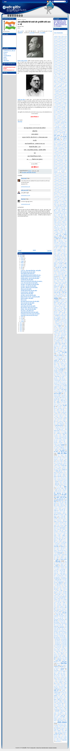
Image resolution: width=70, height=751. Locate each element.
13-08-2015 (65, 94)
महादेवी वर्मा (58, 526)
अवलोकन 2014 (64, 237)
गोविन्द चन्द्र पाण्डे (57, 332)
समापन (62, 683)
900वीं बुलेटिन (59, 205)
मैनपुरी (55, 547)
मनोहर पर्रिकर (62, 522)
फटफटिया (58, 465)
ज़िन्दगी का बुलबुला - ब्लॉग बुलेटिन (27, 298)
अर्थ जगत (65, 230)
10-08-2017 (59, 77)
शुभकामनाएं (56, 666)
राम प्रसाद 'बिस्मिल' (62, 569)
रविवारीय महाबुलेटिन (64, 559)
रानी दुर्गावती (57, 569)
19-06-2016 (65, 124)
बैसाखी (56, 489)
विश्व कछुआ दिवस (60, 618)
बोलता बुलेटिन (65, 489)
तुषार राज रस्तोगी (57, 393)
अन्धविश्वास (63, 222)
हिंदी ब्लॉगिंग (62, 729)
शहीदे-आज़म (59, 659)
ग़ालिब (55, 319)
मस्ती (58, 525)
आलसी (59, 253)
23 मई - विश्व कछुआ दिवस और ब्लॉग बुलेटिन (29, 282)
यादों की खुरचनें (59, 552)
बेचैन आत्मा (58, 488)
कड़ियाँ (64, 278)
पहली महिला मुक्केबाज (58, 438)
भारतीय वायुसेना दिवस (62, 509)
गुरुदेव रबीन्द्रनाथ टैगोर (59, 324)
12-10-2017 (62, 90)
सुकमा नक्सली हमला (59, 698)
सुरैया (63, 703)
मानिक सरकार (56, 537)
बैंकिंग (66, 488)
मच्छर (62, 518)
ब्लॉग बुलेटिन (13, 7)
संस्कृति (56, 679)
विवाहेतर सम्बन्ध (64, 611)
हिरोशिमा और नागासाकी (58, 733)
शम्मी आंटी (55, 655)
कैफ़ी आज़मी (57, 306)
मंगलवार (55, 517)
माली (59, 537)
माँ (59, 531)
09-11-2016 (64, 73)
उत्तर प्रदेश (65, 259)
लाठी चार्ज (60, 591)
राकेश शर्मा (60, 562)
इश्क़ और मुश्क (59, 258)
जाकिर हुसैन (61, 361)
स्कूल (66, 710)
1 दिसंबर (59, 74)
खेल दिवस (63, 312)
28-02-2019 (57, 177)
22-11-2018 (61, 147)
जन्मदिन (55, 355)
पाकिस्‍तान (60, 441)
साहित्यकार (55, 695)
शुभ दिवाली (63, 665)
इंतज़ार (61, 254)
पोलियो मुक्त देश (64, 449)
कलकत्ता (55, 284)
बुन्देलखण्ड (64, 485)
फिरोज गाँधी (63, 468)
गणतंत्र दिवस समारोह (63, 315)
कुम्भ (63, 298)
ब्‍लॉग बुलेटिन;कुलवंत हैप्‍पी (61, 498)
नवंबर (22, 259)
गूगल (60, 328)
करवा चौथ (59, 282)
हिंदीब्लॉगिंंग (59, 730)
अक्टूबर (22, 261)
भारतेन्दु (55, 513)
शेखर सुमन (61, 666)
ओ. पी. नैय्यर (65, 271)
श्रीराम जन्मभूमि (63, 674)
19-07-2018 (57, 126)
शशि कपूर (64, 655)
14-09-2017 (65, 102)
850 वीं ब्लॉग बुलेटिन (63, 204)
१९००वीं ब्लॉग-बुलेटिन (57, 127)
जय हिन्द (56, 359)
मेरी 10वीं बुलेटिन (57, 543)
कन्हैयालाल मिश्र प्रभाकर (62, 279)
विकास (58, 606)
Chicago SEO (33, 747)
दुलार (63, 404)
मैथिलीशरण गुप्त (63, 546)
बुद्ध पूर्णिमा (56, 485)
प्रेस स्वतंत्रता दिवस (59, 463)
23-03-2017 (57, 151)
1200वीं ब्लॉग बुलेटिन (58, 91)
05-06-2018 (59, 54)
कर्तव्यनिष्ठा (56, 283)
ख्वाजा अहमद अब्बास (57, 314)
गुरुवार (59, 326)
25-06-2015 (56, 164)
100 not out (56, 78)
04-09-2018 (61, 50)
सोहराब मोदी (62, 710)
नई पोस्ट (19, 250)
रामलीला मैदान (56, 573)
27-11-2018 (60, 176)
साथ (65, 691)
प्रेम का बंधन (58, 461)
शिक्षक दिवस (56, 661)
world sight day (58, 741)
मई (21, 268)
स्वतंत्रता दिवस (63, 715)
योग (59, 555)
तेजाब (64, 393)
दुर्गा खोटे (64, 402)
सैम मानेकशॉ (60, 707)
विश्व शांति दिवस (57, 640)
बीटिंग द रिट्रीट (57, 484)
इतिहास (65, 255)
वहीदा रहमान (59, 603)
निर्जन (55, 422)
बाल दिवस (56, 481)
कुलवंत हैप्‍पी (57, 299)
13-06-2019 (60, 94)
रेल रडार (58, 587)
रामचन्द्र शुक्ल (56, 570)
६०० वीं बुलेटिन (63, 198)
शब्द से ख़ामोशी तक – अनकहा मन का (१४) (35, 143)
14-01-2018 (62, 98)
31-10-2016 (61, 193)
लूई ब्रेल (58, 595)
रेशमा (60, 587)
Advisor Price (38, 747)
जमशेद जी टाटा (57, 356)
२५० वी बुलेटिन (61, 167)
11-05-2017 (60, 82)
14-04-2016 (65, 99)
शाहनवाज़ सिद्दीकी (58, 660)
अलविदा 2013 (59, 233)
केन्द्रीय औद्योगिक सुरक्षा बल (61, 303)
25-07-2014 (61, 164)
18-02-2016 (59, 118)
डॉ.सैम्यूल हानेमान (61, 388)
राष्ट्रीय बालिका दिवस (64, 578)
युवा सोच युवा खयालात (57, 554)
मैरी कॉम (58, 547)
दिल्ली (58, 400)
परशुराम (56, 434)
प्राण (57, 460)
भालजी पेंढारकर (59, 513)
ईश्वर (62, 259)
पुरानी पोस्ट (49, 250)
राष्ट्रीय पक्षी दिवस (63, 577)
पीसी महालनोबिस (57, 445)
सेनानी (63, 706)
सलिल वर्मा (56, 690)
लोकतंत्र (55, 598)
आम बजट (63, 250)
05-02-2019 (56, 53)
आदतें (64, 247)
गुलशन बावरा (60, 327)
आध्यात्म (55, 249)
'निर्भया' (63, 36)
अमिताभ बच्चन (56, 226)
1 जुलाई (55, 74)
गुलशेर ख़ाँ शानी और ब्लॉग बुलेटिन (27, 293)
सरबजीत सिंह (56, 687)
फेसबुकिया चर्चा (64, 469)
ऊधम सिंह (60, 263)
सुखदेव (55, 699)
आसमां (55, 254)
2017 (21, 322)
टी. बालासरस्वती (56, 372)
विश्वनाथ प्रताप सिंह (58, 647)
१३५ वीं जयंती (31, 32)
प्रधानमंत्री (64, 457)
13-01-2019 (57, 93)
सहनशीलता (63, 690)
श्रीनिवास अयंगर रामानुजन (61, 673)
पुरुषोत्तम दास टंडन (61, 446)
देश (63, 408)
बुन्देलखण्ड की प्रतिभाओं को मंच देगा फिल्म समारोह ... (31, 276)
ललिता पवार (55, 591)
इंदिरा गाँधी (65, 254)
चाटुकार (55, 339)
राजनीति (56, 565)
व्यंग (64, 651)
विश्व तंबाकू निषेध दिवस (57, 623)
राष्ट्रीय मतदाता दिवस (58, 579)
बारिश (56, 480)
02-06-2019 (56, 42)
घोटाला (58, 335)
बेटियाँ (62, 488)
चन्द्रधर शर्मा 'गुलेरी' (63, 335)
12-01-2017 (65, 86)
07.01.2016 (58, 65)
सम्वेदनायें (65, 683)
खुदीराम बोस (55, 311)
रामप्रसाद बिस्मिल (62, 571)
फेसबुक (60, 469)
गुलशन (56, 327)
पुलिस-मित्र (34, 131)
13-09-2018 (57, 95)
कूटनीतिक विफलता (63, 299)
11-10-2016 (60, 85)
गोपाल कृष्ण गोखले (62, 330)
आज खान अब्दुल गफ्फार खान (63, 243)
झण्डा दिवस (55, 369)
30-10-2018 (65, 189)
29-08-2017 (62, 185)
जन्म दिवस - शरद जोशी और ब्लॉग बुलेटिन (28, 286)
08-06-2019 (61, 66)
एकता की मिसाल (59, 266)
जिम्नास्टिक (62, 363)
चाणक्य (59, 339)
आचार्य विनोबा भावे (62, 242)
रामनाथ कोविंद (56, 571)
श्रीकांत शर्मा (60, 671)
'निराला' (59, 36)
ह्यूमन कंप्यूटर (63, 734)
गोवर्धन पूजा (65, 331)
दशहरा (61, 397)
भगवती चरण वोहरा (21, 99)
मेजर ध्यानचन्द (56, 542)
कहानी (61, 288)
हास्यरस (64, 726)
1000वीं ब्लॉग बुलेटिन (62, 78)
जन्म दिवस (64, 352)
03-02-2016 (56, 45)
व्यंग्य (54, 652)
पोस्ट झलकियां (62, 450)
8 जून (61, 202)
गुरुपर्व (64, 324)
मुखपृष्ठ (5, 1)
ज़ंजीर (58, 348)
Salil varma (64, 739)
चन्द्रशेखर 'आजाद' (56, 336)
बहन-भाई (55, 477)
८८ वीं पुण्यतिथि (42, 32)
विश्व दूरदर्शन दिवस (60, 624)
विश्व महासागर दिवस (62, 635)
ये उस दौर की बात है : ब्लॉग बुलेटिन (27, 292)
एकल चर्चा (65, 266)
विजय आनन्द (62, 607)
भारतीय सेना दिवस (62, 510)
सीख (64, 695)
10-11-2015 (64, 77)
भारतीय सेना (56, 510)
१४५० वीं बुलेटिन (64, 103)
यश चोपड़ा (62, 551)
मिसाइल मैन (55, 539)
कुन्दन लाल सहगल (60, 296)
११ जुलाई (58, 81)
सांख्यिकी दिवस (56, 691)
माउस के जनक (59, 533)
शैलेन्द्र (61, 667)
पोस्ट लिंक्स (56, 451)
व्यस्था (58, 652)
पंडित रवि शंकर (63, 430)
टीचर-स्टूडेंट (61, 372)
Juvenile (61, 738)
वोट (62, 651)
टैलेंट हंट (62, 373)
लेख (61, 595)
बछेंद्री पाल (61, 472)
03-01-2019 (64, 44)
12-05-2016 (60, 89)
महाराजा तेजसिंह (63, 526)
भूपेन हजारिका (61, 514)
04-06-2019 (64, 49)
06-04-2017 (59, 57)
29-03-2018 (60, 184)
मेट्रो (59, 542)
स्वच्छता (58, 715)
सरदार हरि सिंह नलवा (62, 686)
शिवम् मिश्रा (5, 58)
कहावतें (64, 288)
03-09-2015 (56, 48)
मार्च (21, 318)
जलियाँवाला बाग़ (56, 360)
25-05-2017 (64, 163)
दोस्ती (63, 410)
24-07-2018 (56, 159)
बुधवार (60, 485)
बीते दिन (62, 484)
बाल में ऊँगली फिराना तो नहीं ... (35, 156)
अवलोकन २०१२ (61, 235)
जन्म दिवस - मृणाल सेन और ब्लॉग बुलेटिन (28, 295)
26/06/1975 (55, 172)
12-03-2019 (62, 87)
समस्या (64, 682)
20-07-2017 (61, 130)
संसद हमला (65, 678)
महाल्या (55, 529)
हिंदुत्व (63, 730)
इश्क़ (55, 258)
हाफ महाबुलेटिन (56, 725)
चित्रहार (62, 340)
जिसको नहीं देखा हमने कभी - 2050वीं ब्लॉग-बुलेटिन (30, 296)
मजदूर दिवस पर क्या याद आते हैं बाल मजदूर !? (29, 315)
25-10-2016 (64, 165)
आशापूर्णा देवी (63, 253)
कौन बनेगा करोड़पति (62, 307)
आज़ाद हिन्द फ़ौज (56, 246)
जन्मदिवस (60, 355)
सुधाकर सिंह (63, 699)
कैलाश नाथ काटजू (62, 306)
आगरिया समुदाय (60, 241)
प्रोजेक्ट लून (65, 463)
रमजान (57, 558)
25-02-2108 (59, 163)
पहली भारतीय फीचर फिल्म (63, 437)
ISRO (57, 738)
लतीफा (61, 590)
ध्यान (57, 414)
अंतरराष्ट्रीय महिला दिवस (63, 206)
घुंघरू (55, 335)
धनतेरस (59, 412)
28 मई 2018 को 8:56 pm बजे (25, 186)
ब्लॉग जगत (63, 492)
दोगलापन (58, 410)
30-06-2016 (62, 188)
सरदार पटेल (55, 686)
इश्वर (63, 258)
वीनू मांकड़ (58, 648)
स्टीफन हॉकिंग (57, 711)
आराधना (55, 253)
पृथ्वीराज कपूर (62, 447)
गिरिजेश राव (58, 319)
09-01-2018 (56, 69)
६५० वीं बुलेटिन (65, 200)
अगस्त (22, 264)
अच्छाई (58, 218)
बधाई (63, 473)
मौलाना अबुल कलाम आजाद (61, 550)
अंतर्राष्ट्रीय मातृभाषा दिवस (61, 214)
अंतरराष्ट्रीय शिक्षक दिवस (61, 210)
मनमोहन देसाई (60, 521)
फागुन (55, 468)
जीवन (58, 364)
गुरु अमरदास (65, 322)
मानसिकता (63, 535)
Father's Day (60, 737)
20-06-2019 (56, 130)
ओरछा (63, 275)
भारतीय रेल (55, 509)
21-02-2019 (59, 140)
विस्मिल (63, 647)
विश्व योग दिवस (56, 636)
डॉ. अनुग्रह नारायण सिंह (57, 380)
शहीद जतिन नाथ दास (61, 657)
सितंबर (22, 262)
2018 (21, 256)
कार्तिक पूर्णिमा (64, 292)
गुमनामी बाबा (57, 320)
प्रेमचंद (61, 461)
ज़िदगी (55, 363)
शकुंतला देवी (62, 652)
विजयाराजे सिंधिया (56, 610)
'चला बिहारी (55, 36)
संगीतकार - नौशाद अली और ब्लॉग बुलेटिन (28, 309)
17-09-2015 (59, 115)
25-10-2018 (56, 167)
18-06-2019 (61, 119)
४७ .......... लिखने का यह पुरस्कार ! (35, 159)
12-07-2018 (57, 90)
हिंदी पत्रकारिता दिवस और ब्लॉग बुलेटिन (28, 272)
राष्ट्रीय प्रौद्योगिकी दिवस (57, 578)
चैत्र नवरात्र (64, 344)
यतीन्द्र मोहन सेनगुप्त (56, 551)
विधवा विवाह (62, 610)
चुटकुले (56, 343)
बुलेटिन (65, 486)
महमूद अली (61, 525)
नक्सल (66, 414)
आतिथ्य (56, 247)
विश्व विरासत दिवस (57, 639)
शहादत (60, 656)
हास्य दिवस (56, 726)
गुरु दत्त (61, 323)
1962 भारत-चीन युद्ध (58, 128)
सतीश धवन (65, 679)
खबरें (65, 310)
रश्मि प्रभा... (5, 53)
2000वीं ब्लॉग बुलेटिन (62, 132)
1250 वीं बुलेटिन (64, 91)
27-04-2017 (65, 173)
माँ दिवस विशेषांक (63, 531)
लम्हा (64, 590)
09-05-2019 (64, 70)
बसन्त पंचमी (64, 476)
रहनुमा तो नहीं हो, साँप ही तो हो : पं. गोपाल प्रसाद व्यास (34, 137)
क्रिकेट (56, 310)
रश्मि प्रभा (57, 561)
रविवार (57, 559)
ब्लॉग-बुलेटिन (61, 502)
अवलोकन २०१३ (56, 237)
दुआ (61, 402)
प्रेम (54, 461)
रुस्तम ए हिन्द (59, 586)
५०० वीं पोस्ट (59, 197)
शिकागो (64, 660)
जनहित (59, 352)
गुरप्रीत (56, 322)
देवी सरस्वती (60, 408)
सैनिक (56, 707)
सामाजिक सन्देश (57, 694)
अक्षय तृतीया (56, 217)
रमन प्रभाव (61, 558)
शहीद (55, 657)
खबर (62, 310)
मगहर (59, 518)
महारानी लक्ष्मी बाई (62, 527)
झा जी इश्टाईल (61, 369)
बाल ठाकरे (65, 480)
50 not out (62, 196)
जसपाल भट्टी (56, 361)
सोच (64, 707)
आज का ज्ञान (55, 243)
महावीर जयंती (59, 529)
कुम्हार (66, 298)
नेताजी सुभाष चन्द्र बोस (59, 425)
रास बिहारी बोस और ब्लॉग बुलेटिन (27, 279)
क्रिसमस (59, 310)
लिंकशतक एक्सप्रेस (57, 594)
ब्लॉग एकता (59, 492)
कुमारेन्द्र (56, 298)
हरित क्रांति (64, 719)
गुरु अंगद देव (60, 322)
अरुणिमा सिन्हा (63, 229)
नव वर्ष (64, 418)
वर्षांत (54, 603)
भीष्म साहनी (55, 514)
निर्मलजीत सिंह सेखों (60, 422)
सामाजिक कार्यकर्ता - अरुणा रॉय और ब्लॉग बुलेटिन (30, 278)
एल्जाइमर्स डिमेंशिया (62, 270)
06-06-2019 (64, 57)
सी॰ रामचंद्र (60, 695)
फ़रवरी (22, 320)
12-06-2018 (65, 89)
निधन (64, 421)
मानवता (55, 535)
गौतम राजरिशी (63, 332)
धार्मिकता (64, 413)
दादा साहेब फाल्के (56, 398)
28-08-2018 (60, 181)
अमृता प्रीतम (63, 226)
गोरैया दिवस (60, 331)
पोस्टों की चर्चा (64, 451)
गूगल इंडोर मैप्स (65, 328)
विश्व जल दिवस (56, 622)
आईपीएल (55, 241)
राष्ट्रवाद (58, 574)
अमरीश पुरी (63, 225)
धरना (59, 413)
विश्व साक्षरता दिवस (64, 640)
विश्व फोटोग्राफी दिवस (57, 632)
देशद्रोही (58, 409)
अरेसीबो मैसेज (56, 230)
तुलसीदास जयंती (60, 392)
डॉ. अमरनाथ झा (63, 380)
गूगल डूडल (56, 330)
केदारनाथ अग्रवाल (60, 302)
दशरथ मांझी (56, 397)
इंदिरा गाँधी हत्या (57, 255)
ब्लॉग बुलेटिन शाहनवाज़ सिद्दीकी (60, 496)
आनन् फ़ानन (64, 249)
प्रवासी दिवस (61, 459)
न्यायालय (65, 426)
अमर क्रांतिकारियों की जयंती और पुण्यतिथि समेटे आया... (31, 275)
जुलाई (22, 265)
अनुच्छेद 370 (63, 221)
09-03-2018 (59, 70)
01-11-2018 (56, 40)
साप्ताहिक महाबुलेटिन (57, 692)
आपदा (55, 250)
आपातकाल (59, 250)
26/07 (60, 172)
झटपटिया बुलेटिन (62, 368)
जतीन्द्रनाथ (61, 351)
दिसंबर (22, 258)
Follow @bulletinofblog (58, 32)
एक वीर (35, 140)
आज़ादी (61, 246)
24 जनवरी (61, 156)
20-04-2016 (64, 128)
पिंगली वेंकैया (56, 442)
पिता (64, 442)
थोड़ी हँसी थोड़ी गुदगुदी (57, 396)
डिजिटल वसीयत (61, 377)
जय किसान (62, 356)
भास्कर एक (64, 513)
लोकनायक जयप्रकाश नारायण (61, 598)
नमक (54, 417)
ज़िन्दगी (58, 363)
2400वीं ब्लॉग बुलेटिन (60, 160)
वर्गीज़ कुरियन (59, 602)
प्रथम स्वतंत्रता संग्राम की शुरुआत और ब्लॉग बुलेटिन (30, 301)
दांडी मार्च (64, 397)
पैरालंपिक (56, 449)
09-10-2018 (59, 73)
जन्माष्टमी (65, 355)
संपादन (59, 678)
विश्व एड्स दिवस (62, 615)
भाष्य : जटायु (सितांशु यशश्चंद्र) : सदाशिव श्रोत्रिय (35, 150)
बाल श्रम (61, 481)
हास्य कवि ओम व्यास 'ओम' (63, 725)
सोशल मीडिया (57, 710)
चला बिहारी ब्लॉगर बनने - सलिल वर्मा (9, 50)
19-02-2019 (62, 123)
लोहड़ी (59, 599)
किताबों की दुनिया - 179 (34, 146)
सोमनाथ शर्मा (61, 708)
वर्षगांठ (64, 602)
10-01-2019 (63, 74)
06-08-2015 (61, 58)
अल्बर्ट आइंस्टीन (64, 233)
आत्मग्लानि (60, 247)
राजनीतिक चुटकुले (62, 565)
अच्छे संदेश (62, 218)
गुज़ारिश (66, 319)
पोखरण (60, 449)
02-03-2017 (59, 41)
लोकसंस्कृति (55, 599)
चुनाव (59, 343)
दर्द (66, 396)
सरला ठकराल (61, 687)
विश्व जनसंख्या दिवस (62, 620)
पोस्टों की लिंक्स (62, 453)
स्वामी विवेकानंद (62, 716)
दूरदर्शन (58, 405)
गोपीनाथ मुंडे (55, 331)
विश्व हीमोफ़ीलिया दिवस (58, 644)
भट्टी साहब (55, 506)
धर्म (61, 413)
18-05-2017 (64, 118)
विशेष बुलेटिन (64, 612)
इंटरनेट (58, 254)
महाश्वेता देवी (56, 530)
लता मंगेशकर (57, 590)
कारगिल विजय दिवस (57, 292)
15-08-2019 (59, 106)
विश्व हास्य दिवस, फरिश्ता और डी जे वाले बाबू (29, 307)
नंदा (63, 414)
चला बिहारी (60, 338)
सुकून (64, 698)
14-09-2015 (60, 102)
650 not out (57, 201)
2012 (21, 329)
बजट (65, 472)
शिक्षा (60, 661)
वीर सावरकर (63, 648)
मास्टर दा (63, 537)
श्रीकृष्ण (64, 671)
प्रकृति (63, 456)
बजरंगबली (55, 473)
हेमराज (65, 733)
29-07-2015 (57, 185)
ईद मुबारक (58, 259)
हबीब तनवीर (59, 719)
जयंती (59, 359)
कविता (61, 287)
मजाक (65, 518)
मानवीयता (59, 535)
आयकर (55, 251)
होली (59, 734)
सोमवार (65, 708)
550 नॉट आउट (65, 197)
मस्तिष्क (55, 525)
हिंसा (66, 730)
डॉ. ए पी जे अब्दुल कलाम (57, 381)
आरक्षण (64, 251)
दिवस (54, 401)
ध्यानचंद (60, 414)
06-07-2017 (56, 58)
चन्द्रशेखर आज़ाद (63, 336)
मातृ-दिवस (64, 534)
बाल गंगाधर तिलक (60, 480)
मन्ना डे (66, 522)
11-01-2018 (62, 81)
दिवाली (58, 401)
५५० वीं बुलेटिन (57, 198)
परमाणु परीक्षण (64, 433)
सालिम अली (63, 694)
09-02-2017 (61, 69)
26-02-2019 (61, 168)
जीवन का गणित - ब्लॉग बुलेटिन (26, 304)
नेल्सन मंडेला (56, 426)
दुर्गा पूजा (55, 404)
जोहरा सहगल (55, 367)
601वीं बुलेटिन (56, 200)
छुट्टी (58, 347)
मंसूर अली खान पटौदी (62, 517)
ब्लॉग (54, 492)
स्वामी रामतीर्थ (56, 716)
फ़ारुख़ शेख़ (58, 468)
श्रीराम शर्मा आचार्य (56, 675)
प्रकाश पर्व (59, 456)
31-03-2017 (59, 192)
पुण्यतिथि (62, 445)
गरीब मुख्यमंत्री (63, 318)
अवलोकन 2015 (58, 238)
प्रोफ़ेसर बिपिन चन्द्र (62, 464)
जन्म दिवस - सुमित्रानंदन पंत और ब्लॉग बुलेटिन (29, 287)
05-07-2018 (64, 54)
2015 (21, 325)
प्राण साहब (61, 460)
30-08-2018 (60, 189)
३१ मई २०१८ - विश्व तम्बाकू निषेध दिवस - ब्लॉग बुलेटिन (31, 270)
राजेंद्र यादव (62, 566)
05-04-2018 (61, 53)
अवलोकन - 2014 (58, 234)
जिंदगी (65, 361)
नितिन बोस (60, 421)
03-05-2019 (59, 46)
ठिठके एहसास (57, 376)
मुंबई (64, 539)
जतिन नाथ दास (56, 351)
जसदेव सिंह (63, 360)
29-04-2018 (65, 184)
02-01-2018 (61, 40)
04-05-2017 (59, 49)
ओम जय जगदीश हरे (61, 274)
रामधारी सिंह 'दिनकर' (62, 570)
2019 (21, 255)
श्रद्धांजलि (62, 669)
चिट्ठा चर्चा (58, 340)
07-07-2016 (64, 62)
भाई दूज (65, 506)
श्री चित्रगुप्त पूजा (62, 670)
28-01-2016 (65, 176)
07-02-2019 (61, 61)
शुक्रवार (59, 665)
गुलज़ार (65, 326)
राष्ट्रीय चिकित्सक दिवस (60, 575)
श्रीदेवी (55, 673)
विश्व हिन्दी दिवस (57, 643)
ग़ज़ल (62, 314)
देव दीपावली (59, 406)
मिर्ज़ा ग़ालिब (63, 538)
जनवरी (22, 321)
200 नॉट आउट (56, 132)
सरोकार (65, 687)
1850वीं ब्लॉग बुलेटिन (64, 122)
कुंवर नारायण (64, 295)
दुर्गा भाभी (59, 404)
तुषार (64, 392)
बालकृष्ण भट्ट (65, 481)
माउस (54, 533)
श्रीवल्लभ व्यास (63, 675)
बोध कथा (60, 489)
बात (35, 153)
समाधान (58, 683)
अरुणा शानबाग (57, 229)
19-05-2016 (60, 124)
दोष (61, 410)
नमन (57, 417)
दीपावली (58, 402)
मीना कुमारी (60, 539)
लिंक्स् (63, 594)
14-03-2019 (60, 99)
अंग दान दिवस (65, 205)
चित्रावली (65, 340)
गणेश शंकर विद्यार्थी (57, 318)
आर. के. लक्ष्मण (59, 251)
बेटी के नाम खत (23, 299)
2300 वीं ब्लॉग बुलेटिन (57, 155)
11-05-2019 (65, 82)
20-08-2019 (59, 131)
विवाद (60, 611)
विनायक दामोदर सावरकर (22, 60)
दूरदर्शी (61, 405)
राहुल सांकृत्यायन (59, 583)
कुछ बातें (55, 296)
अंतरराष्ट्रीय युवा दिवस (57, 209)
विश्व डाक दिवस (63, 622)
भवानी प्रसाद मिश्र (60, 506)
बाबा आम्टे (62, 477)
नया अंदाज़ (61, 417)
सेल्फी (66, 706)
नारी (54, 421)
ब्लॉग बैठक (59, 501)
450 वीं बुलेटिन (57, 196)
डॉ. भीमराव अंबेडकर (56, 384)
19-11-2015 (63, 126)
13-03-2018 (62, 93)
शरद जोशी (59, 655)
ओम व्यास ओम (58, 275)
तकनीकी (58, 389)
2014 (21, 327)
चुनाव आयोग (63, 343)
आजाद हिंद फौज (57, 245)
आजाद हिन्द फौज (63, 245)
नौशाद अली (61, 426)
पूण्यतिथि (57, 447)
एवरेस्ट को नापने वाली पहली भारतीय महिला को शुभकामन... (32, 281)
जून (21, 267)
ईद (55, 259)
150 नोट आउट (56, 107)
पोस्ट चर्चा (56, 450)
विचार (58, 607)
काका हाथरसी (56, 290)
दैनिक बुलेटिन (62, 409)
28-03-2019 (62, 177)
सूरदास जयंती (59, 706)
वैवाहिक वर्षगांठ (58, 651)
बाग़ (58, 477)
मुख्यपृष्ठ (34, 250)
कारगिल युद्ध (63, 291)
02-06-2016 (64, 41)
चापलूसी (62, 339)
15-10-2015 (64, 106)
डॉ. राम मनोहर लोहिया (64, 384)
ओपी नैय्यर (55, 274)
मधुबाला (55, 521)
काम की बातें (58, 291)
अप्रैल (22, 316)
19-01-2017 (57, 123)
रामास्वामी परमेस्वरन (62, 573)
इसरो (66, 258)
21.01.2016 (59, 143)
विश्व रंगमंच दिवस (62, 636)
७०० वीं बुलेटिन (62, 201)
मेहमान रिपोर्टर (56, 546)
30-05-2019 (57, 188)
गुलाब (57, 328)
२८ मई (21, 31)
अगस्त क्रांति (62, 217)
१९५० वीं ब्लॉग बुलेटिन (64, 127)
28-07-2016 (62, 180)
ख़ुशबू (64, 311)
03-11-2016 (61, 48)
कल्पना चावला (60, 284)
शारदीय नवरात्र (65, 659)
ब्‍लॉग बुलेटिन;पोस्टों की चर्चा (58, 500)
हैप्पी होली (55, 734)
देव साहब (64, 406)
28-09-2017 (65, 181)
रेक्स (63, 586)
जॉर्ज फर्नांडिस (63, 365)
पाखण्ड (64, 441)
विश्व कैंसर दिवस (62, 619)
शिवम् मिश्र (58, 663)
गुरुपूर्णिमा (55, 326)
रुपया (54, 586)
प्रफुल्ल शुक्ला (56, 459)
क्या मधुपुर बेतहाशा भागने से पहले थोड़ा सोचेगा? (35, 128)
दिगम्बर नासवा (23, 178)
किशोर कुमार (59, 295)
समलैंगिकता (60, 682)
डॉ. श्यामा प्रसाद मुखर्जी (58, 385)
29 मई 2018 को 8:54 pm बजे (25, 204)
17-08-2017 (61, 114)
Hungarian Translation (53, 747)
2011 (21, 331)
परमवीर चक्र (59, 433)
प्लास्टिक (55, 465)
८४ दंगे (58, 204)
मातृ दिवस (59, 534)
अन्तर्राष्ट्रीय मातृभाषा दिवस (57, 222)
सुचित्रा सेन (59, 699)
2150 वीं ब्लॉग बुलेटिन (60, 144)
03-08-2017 (64, 46)
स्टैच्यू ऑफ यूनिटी (63, 711)
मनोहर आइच (57, 522)
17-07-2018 (56, 114)
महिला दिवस (61, 530)
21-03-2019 (64, 140)
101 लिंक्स (61, 79)
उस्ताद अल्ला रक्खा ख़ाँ (61, 262)
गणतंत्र (66, 314)
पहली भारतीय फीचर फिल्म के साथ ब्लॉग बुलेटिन (29, 312)
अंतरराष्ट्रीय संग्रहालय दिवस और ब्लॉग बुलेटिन (29, 290)
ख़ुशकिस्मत (60, 311)
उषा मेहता (55, 262)
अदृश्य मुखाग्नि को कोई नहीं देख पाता (27, 273)
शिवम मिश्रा (64, 661)
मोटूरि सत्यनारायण (63, 547)
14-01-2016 (57, 98)
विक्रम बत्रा (61, 606)
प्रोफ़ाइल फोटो (57, 464)
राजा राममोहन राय (56, 566)
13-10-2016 (62, 95)
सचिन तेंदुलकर (60, 679)
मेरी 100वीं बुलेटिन (64, 542)
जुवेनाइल (58, 365)
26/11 (63, 172)
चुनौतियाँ (60, 344)
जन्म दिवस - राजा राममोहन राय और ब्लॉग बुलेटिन (30, 284)
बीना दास (65, 484)
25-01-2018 (61, 161)
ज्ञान (62, 367)
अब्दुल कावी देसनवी (58, 225)
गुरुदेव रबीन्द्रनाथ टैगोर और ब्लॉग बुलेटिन (28, 306)
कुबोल (65, 296)
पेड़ (66, 447)
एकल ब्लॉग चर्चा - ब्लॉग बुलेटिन (61, 267)
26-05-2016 (64, 169)
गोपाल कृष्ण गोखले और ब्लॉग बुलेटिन (27, 303)
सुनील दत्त (60, 700)
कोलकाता (55, 307)
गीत (62, 319)
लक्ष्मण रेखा (64, 587)
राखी (63, 562)
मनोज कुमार (65, 521)
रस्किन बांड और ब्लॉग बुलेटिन (26, 289)
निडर (57, 421)
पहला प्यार (56, 437)
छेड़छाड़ (62, 347)
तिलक (56, 392)
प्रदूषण (60, 457)
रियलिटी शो (65, 583)
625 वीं (60, 200)
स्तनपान (55, 712)
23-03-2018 (62, 151)
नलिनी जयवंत (60, 418)
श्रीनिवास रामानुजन (56, 674)
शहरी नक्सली (55, 656)
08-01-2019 (64, 65)
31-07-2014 (64, 192)
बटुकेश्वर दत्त (60, 473)
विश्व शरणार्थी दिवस (64, 639)
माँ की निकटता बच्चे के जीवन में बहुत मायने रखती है (30, 313)
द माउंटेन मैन (63, 396)
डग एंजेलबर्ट (62, 376)
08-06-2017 (56, 66)
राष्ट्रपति (55, 574)
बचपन (55, 472)
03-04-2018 (61, 45)
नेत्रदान (66, 425)
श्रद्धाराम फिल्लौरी (56, 670)
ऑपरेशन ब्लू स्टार (59, 271)
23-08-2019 (65, 152)
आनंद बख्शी (59, 249)
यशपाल (66, 551)
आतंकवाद (65, 246)
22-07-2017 (56, 147)
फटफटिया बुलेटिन (64, 465)
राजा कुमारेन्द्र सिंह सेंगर (7, 55)
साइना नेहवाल (61, 691)
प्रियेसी (65, 460)
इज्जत (61, 255)
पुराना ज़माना (55, 446)
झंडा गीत (65, 367)
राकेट (57, 562)
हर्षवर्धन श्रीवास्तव (6, 60)
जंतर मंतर (61, 348)
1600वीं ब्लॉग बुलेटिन (60, 111)
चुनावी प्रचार (55, 344)
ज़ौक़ (59, 367)
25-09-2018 (59, 165)
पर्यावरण (64, 434)
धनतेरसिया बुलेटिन (64, 412)
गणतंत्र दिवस (57, 315)
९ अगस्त (55, 205)
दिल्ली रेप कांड (63, 400)
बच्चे (58, 472)
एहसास (55, 271)
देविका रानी (55, 408)
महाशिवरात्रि (63, 529)
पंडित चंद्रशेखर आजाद (60, 429)
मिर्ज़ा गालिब (59, 538)
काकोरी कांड (61, 290)
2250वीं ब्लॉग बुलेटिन (61, 148)
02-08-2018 (61, 42)
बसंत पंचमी (59, 476)
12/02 (66, 90)
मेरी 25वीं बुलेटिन (63, 543)
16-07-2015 (61, 110)
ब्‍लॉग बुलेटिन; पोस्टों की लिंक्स (27, 172)
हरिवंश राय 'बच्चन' (60, 720)
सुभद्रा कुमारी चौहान (60, 702)
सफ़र (57, 682)
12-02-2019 (57, 87)
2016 (21, 324)
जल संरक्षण (64, 359)
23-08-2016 (60, 152)
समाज (55, 683)
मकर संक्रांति (55, 518)
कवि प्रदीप (62, 286)
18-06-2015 (56, 119)
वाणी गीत (4, 57)
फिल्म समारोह (56, 469)
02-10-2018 (59, 44)
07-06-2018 (59, 62)
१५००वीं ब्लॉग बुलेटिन (62, 107)
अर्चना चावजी (61, 230)
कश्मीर (57, 288)
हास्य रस (61, 726)
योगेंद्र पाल (63, 555)
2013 (21, 328)
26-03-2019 (59, 169)
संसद (61, 678)
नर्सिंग (56, 418)
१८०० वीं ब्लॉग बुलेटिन (57, 122)
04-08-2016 (56, 50)
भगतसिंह (58, 505)
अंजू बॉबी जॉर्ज (57, 206)
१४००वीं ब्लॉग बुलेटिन (58, 103)
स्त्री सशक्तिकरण (60, 712)
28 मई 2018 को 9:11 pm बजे (25, 195)
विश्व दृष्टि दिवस (62, 626)
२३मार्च (58, 156)
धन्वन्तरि (56, 413)
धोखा (54, 414)
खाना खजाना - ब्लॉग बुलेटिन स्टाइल (27, 310)
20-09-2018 (64, 131)
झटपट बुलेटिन (57, 368)
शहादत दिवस (63, 656)
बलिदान (55, 476)
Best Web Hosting (45, 747)
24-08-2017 (61, 159)
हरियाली (55, 720)
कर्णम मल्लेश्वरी (65, 282)
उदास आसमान (34, 134)
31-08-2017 (56, 193)
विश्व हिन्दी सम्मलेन (64, 643)
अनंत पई (59, 221)
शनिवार (62, 653)
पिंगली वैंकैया (61, 442)
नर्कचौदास (65, 417)
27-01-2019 (60, 173)
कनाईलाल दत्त (56, 279)
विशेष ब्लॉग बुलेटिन (59, 614)
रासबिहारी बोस (60, 582)
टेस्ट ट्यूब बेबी (58, 373)
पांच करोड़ (55, 441)
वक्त (61, 599)
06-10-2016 (56, 61)
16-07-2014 (56, 110)
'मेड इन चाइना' (61, 37)
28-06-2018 (57, 180)
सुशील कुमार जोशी (24, 190)
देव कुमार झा (5, 52)
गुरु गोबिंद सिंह (57, 323)
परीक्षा (60, 434)
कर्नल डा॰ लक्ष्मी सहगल (62, 283)
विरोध (57, 611)
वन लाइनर (65, 599)
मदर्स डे (64, 519)
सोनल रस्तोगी (56, 708)
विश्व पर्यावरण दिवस (61, 627)
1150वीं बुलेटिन (59, 86)
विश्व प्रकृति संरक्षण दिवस (62, 631)
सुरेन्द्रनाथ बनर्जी (58, 703)
